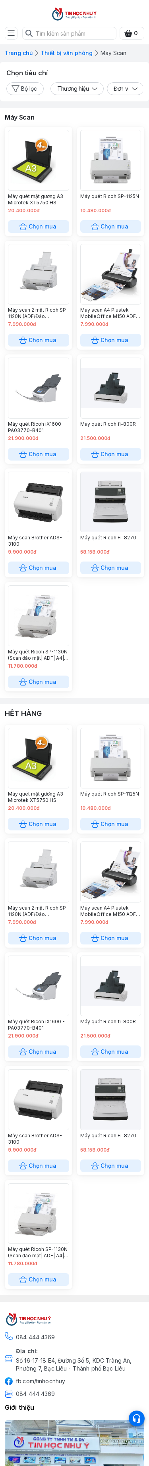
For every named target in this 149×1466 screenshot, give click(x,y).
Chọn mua (38, 226)
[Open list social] (137, 1418)
